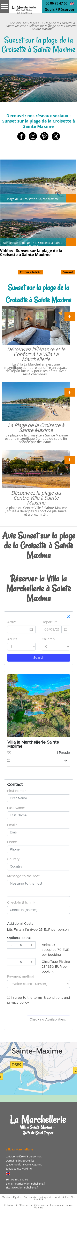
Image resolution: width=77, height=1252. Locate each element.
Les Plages (30, 23)
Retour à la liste (30, 272)
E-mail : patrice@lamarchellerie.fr (25, 1183)
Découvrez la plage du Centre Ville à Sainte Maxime (36, 497)
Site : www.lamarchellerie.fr (22, 1187)
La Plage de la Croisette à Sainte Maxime (36, 427)
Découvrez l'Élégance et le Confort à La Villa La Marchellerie (36, 354)
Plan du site (30, 1197)
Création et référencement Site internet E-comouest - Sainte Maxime (38, 1206)
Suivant (68, 272)
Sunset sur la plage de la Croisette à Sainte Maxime (32, 244)
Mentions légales (11, 1197)
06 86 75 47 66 (56, 3)
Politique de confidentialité (54, 1197)
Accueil (15, 23)
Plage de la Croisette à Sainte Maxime (33, 199)
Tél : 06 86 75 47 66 (17, 1179)
